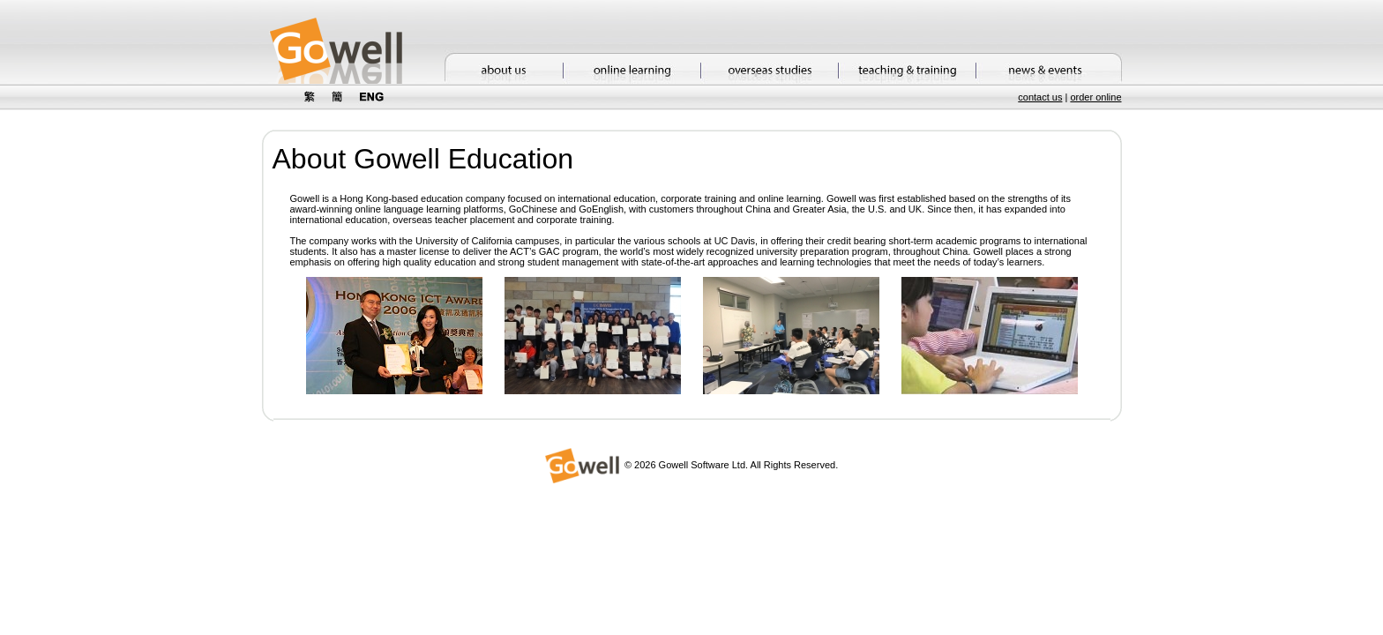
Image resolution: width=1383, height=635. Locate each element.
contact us (1040, 97)
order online (1095, 97)
